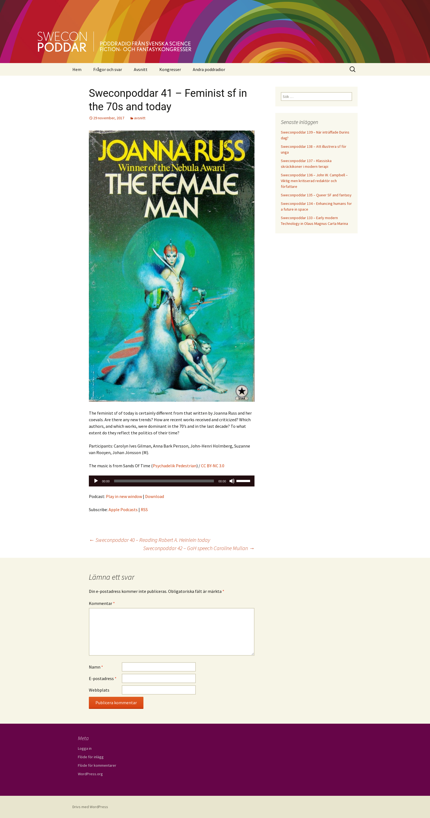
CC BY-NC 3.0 (212, 465)
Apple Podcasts (123, 509)
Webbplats (99, 690)
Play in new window (124, 496)
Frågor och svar (107, 69)
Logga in (85, 748)
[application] (171, 480)
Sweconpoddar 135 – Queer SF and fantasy (316, 195)
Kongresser (170, 69)
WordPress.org (90, 773)
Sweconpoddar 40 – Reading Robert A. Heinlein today (149, 539)
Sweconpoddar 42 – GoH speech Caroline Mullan (198, 548)
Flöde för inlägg (91, 756)
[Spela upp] (96, 481)
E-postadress (103, 678)
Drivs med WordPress (90, 806)
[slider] (164, 481)
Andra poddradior (209, 69)
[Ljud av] (232, 481)
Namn (96, 667)
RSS (144, 509)
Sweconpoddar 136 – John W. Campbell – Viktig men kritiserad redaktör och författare (314, 180)
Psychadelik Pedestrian (174, 465)
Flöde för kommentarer (97, 765)
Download (154, 496)
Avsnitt (141, 69)
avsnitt (139, 117)
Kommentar (102, 603)
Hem (76, 69)
